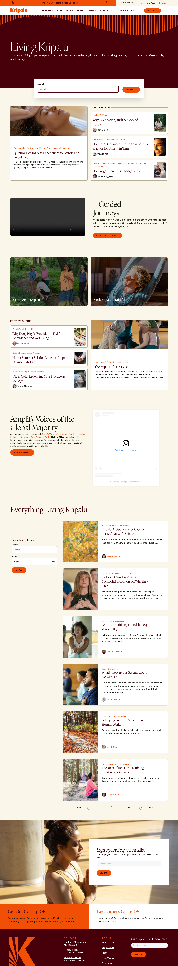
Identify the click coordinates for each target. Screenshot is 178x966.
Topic (14, 556)
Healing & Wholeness (102, 115)
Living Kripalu (124, 11)
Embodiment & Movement (58, 148)
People (81, 11)
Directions (107, 963)
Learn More (22, 452)
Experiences (64, 11)
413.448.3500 (70, 945)
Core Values (108, 958)
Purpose (47, 11)
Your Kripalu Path (127, 3)
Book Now (73, 3)
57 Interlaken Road (72, 957)
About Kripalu (108, 942)
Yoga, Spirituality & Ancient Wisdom (30, 148)
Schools (105, 11)
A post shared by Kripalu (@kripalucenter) (126, 482)
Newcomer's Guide (147, 3)
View (19, 570)
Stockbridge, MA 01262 (74, 960)
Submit (131, 89)
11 (123, 807)
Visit (92, 11)
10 (117, 807)
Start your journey (107, 236)
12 (129, 807)
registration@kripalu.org (75, 942)
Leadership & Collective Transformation (110, 139)
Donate (162, 3)
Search (165, 10)
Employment (108, 947)
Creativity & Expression (22, 329)
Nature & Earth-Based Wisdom (26, 353)
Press (104, 952)
